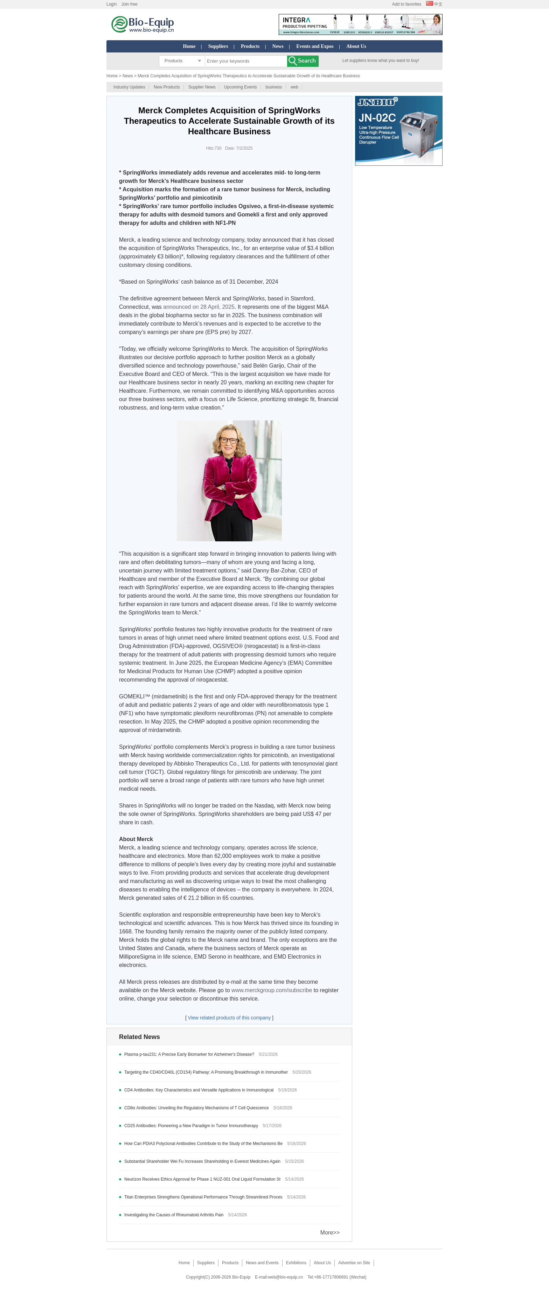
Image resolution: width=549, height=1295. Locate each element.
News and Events (262, 1262)
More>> (330, 1233)
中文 (434, 4)
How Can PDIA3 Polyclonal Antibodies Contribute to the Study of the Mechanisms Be (203, 1143)
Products (250, 46)
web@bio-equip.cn (285, 1277)
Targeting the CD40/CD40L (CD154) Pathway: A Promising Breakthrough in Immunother (206, 1072)
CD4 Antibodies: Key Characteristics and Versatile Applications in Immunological (199, 1090)
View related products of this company (229, 1017)
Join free (129, 4)
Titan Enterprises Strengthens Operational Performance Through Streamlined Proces (203, 1197)
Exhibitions (296, 1262)
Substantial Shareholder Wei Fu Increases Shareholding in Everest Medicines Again (202, 1161)
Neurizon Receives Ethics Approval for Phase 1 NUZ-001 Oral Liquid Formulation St (202, 1179)
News (278, 46)
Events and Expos (315, 46)
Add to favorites (406, 4)
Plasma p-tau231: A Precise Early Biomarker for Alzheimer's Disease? (189, 1054)
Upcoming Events (240, 87)
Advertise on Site (354, 1262)
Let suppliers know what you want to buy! (380, 60)
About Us (356, 46)
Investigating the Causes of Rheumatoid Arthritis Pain (174, 1214)
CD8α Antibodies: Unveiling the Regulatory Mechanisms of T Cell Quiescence (196, 1107)
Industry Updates (129, 87)
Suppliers (218, 46)
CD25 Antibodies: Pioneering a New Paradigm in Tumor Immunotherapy (191, 1125)
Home (189, 46)
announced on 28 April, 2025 (199, 307)
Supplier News (201, 87)
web (294, 87)
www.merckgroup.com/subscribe (271, 990)
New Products (167, 87)
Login (111, 4)
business (273, 87)
